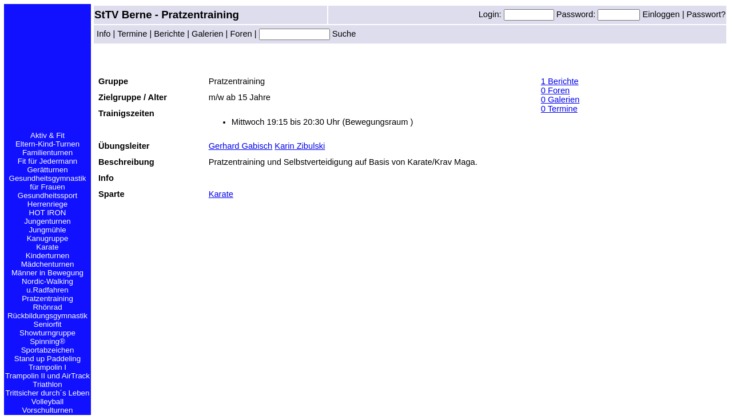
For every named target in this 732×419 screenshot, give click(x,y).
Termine (132, 33)
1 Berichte (560, 81)
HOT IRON (47, 212)
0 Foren (555, 90)
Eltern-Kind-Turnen (47, 144)
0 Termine (559, 108)
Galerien (207, 33)
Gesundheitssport (47, 195)
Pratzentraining (47, 298)
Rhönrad (47, 307)
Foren (241, 33)
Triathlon (47, 384)
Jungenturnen (47, 221)
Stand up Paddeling (47, 358)
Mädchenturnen (47, 264)
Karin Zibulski (299, 146)
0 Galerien (560, 99)
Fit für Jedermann (47, 161)
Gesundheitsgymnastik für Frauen (47, 182)
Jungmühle (47, 230)
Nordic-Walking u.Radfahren (47, 285)
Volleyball (47, 401)
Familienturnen (47, 152)
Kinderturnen (47, 255)
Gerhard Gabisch (241, 146)
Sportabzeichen (47, 350)
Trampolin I (47, 367)
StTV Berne (124, 15)
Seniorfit (48, 324)
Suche (343, 33)
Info (103, 33)
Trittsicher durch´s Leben (48, 393)
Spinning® (47, 341)
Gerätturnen (47, 169)
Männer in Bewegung (47, 272)
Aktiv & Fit (47, 135)
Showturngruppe (47, 333)
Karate (47, 247)
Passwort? (706, 14)
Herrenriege (47, 204)
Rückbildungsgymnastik (47, 315)
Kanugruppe (48, 238)
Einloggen (662, 14)
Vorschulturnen (47, 410)
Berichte (169, 33)
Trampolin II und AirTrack (47, 375)
